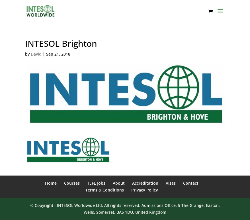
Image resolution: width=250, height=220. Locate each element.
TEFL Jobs (96, 183)
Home (51, 183)
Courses (72, 183)
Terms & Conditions (104, 190)
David (36, 54)
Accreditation (145, 183)
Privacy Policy (144, 190)
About (119, 183)
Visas (171, 183)
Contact (190, 183)
